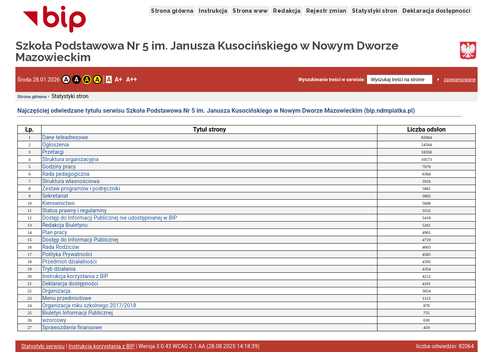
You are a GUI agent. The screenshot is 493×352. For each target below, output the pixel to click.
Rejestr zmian (326, 11)
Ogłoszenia (55, 145)
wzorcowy (54, 320)
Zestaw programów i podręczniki (81, 188)
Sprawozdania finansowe (72, 327)
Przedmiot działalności (69, 262)
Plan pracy (54, 232)
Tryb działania (58, 269)
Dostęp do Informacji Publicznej (80, 240)
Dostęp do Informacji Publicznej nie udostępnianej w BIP (109, 218)
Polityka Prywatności (67, 254)
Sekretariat (55, 196)
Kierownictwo (58, 203)
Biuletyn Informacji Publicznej (77, 313)
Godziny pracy (59, 166)
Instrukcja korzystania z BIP (75, 276)
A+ (118, 79)
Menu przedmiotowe (66, 298)
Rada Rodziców (60, 247)
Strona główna (172, 11)
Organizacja (56, 291)
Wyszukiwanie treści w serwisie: (331, 79)
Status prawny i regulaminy (74, 210)
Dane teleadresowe (65, 137)
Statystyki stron (374, 11)
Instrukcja (213, 11)
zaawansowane (460, 79)
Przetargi (53, 152)
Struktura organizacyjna (70, 159)
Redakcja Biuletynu (64, 225)
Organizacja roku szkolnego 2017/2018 (89, 305)
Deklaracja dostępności (436, 11)
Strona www (250, 11)
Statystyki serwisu (43, 346)
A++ (131, 79)
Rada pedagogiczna (65, 174)
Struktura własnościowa (70, 181)
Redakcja (286, 11)
